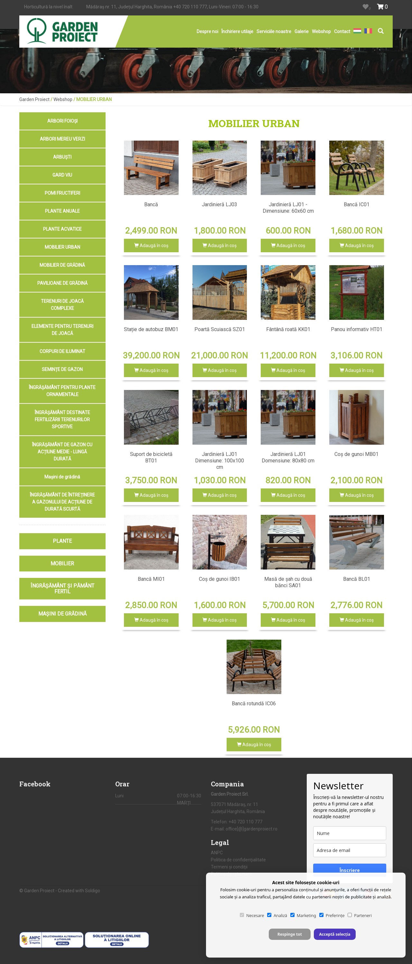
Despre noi (207, 31)
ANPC (217, 852)
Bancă (151, 204)
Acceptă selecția (334, 934)
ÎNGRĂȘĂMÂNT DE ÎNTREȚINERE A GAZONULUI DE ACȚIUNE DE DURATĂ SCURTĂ (62, 502)
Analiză (277, 915)
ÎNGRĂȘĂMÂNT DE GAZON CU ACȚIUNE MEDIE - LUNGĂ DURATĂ (62, 451)
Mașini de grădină (62, 476)
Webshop (321, 31)
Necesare (252, 915)
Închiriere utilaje (237, 31)
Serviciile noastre (274, 31)
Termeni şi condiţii (229, 866)
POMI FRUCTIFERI (62, 193)
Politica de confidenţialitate (238, 859)
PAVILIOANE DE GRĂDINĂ (62, 283)
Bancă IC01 (357, 204)
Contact (342, 31)
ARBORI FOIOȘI (62, 121)
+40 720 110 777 (190, 6)
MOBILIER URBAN (62, 247)
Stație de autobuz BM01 (151, 329)
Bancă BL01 (356, 579)
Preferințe (331, 915)
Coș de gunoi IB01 (219, 579)
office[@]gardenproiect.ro (251, 828)
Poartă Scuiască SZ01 (219, 329)
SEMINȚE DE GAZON (62, 369)
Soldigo (92, 890)
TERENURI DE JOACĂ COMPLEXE (62, 305)
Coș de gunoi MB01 (356, 454)
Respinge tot (289, 934)
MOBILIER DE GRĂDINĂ (62, 265)
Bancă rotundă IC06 (254, 703)
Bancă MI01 (151, 579)
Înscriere (350, 870)
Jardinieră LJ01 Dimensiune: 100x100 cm (219, 460)
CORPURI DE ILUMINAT (62, 351)
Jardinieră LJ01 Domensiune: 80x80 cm (288, 457)
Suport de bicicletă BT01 (151, 457)
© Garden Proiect (37, 890)
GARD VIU (62, 175)
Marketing (303, 915)
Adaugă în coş (151, 245)
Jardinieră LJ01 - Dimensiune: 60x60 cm (288, 207)
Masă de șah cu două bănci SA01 (288, 582)
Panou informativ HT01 (356, 329)
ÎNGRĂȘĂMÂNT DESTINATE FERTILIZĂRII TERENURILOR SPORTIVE (62, 419)
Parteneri (359, 915)
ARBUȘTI (62, 157)
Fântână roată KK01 (288, 329)
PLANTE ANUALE (62, 211)
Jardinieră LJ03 (219, 204)
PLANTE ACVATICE (62, 229)
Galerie (302, 31)
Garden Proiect (34, 99)
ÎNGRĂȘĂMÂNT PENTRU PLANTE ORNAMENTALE (62, 391)
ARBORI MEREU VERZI (62, 139)
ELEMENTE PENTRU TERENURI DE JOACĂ (62, 330)
